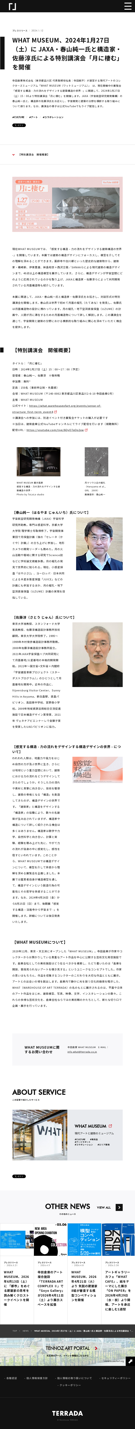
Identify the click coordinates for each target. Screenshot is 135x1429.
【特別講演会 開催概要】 (31, 155)
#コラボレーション (53, 117)
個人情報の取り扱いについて (74, 1381)
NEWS (26, 1335)
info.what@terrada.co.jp (82, 1055)
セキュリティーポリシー (116, 1381)
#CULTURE (18, 117)
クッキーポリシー (70, 1388)
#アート (33, 117)
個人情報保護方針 (37, 1381)
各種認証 (11, 1381)
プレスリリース (20, 31)
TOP (15, 1335)
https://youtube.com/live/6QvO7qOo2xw (55, 433)
